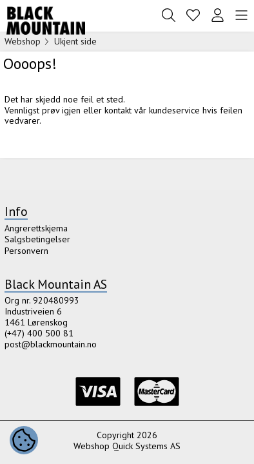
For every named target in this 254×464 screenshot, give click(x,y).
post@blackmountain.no (51, 344)
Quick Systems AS (146, 446)
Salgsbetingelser (37, 239)
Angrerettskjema (36, 228)
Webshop (23, 41)
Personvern (26, 250)
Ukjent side (75, 41)
